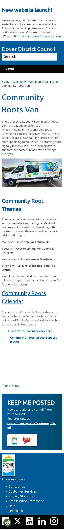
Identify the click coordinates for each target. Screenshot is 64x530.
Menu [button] (8, 68)
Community (19, 81)
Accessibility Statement (26, 501)
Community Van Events (43, 81)
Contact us (16, 486)
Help (12, 506)
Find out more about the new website (37, 36)
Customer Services (22, 491)
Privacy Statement (22, 496)
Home (5, 81)
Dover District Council (28, 49)
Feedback (15, 510)
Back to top (10, 386)
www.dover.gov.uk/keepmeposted (31, 425)
